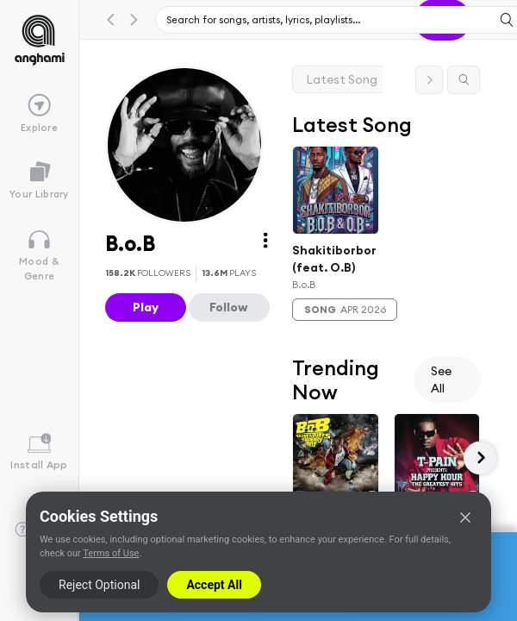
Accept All (213, 585)
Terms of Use (111, 553)
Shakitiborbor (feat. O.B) (334, 258)
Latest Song (342, 79)
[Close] (465, 517)
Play (146, 307)
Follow (228, 307)
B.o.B (303, 284)
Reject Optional (99, 585)
